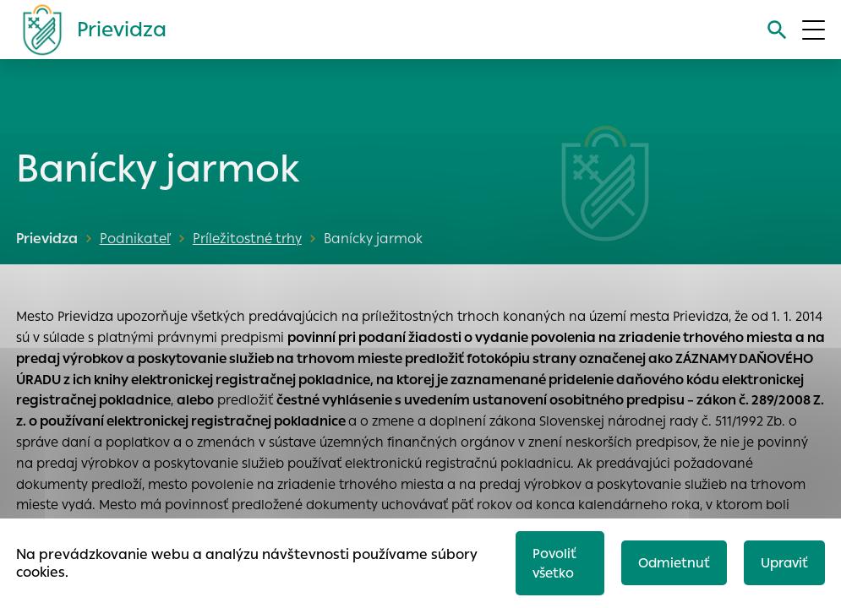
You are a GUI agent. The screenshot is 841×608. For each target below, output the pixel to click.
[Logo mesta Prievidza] (88, 29)
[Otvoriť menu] (813, 30)
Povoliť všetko (554, 563)
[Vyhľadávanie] (777, 30)
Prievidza (47, 238)
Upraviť (784, 563)
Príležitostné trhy (247, 238)
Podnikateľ (135, 238)
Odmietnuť (674, 563)
